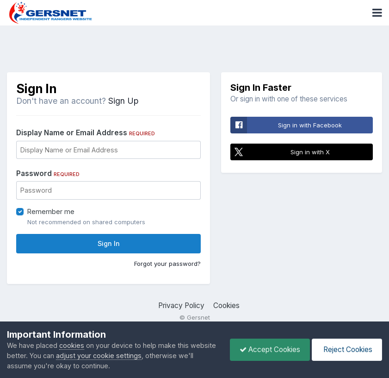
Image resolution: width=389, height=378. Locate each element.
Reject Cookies (346, 349)
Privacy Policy (181, 305)
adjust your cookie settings (99, 355)
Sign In (109, 243)
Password (48, 173)
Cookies (226, 305)
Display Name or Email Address (85, 132)
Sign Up (123, 101)
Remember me (50, 211)
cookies (71, 345)
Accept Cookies (270, 349)
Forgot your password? (167, 263)
